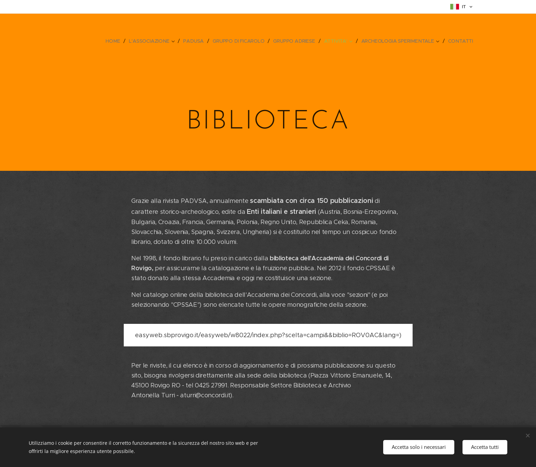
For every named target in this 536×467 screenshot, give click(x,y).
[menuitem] (114, 41)
